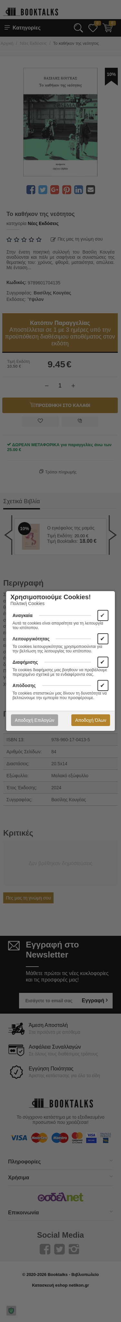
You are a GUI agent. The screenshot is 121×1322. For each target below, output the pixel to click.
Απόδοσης (24, 685)
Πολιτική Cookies (27, 603)
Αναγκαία (23, 615)
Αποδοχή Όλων (90, 720)
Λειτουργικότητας (31, 638)
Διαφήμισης (25, 662)
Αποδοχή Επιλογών (34, 720)
